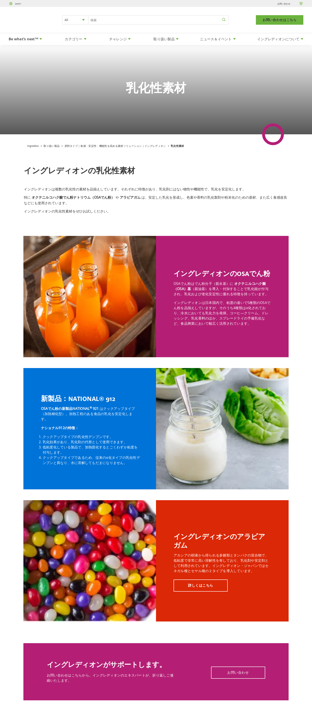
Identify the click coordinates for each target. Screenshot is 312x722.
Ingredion (33, 146)
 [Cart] (301, 3)
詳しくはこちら (200, 585)
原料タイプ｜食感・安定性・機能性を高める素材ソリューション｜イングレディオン (115, 146)
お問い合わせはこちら (280, 20)
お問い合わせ (283, 3)
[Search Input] (158, 20)
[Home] (21, 25)
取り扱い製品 (52, 146)
